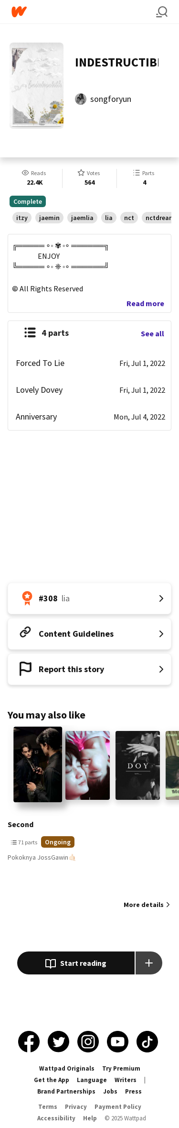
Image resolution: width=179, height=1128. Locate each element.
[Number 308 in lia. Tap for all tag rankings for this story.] (89, 598)
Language (92, 1080)
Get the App (51, 1080)
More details (144, 904)
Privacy (76, 1107)
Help (90, 1118)
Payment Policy (118, 1107)
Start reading (75, 964)
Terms (47, 1107)
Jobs (110, 1091)
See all (152, 333)
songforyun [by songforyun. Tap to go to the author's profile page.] (110, 98)
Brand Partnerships (66, 1091)
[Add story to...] (149, 962)
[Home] (83, 12)
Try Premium (121, 1068)
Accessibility (56, 1118)
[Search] (162, 12)
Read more (145, 303)
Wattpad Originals (67, 1068)
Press (133, 1091)
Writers (126, 1080)
